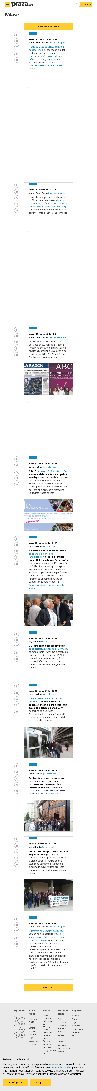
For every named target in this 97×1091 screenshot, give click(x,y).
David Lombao (35, 466)
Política (61, 1019)
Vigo (74, 1035)
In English (33, 1044)
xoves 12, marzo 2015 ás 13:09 (43, 638)
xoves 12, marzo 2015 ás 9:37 (42, 844)
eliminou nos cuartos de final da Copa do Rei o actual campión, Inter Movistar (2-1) (48, 203)
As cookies (33, 1041)
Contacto (33, 1027)
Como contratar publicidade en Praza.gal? (48, 1021)
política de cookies (61, 1067)
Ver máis (48, 987)
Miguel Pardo (35, 641)
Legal (31, 1037)
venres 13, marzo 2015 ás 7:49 (43, 39)
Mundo (61, 1041)
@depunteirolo (48, 641)
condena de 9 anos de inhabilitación (41, 555)
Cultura (61, 1035)
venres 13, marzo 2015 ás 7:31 (43, 334)
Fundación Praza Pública (33, 1022)
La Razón (39, 341)
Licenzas (33, 1031)
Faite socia (86, 4)
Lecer (60, 1038)
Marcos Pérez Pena (38, 42)
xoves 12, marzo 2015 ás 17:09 (43, 463)
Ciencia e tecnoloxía (62, 1027)
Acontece (62, 1031)
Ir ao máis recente (48, 26)
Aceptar (40, 1082)
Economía (62, 1044)
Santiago (76, 1032)
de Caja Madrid (59, 648)
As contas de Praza (47, 1046)
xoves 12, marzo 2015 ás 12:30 (43, 691)
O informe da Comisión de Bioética (47, 930)
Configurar (15, 1082)
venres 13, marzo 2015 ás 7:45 (43, 189)
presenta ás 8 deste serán (52, 471)
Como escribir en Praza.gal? (48, 1032)
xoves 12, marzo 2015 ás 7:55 (42, 923)
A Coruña (76, 1015)
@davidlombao (49, 466)
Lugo (74, 1022)
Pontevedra (77, 1028)
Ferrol (74, 1019)
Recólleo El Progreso (47, 793)
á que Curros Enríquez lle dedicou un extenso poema (45, 65)
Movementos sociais (64, 1049)
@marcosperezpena (56, 42)
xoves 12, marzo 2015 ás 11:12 (43, 770)
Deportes (62, 1022)
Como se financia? (47, 1040)
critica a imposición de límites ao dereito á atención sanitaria (46, 936)
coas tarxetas (40, 648)
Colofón (32, 1034)
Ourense (76, 1025)
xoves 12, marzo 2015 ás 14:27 (43, 543)
